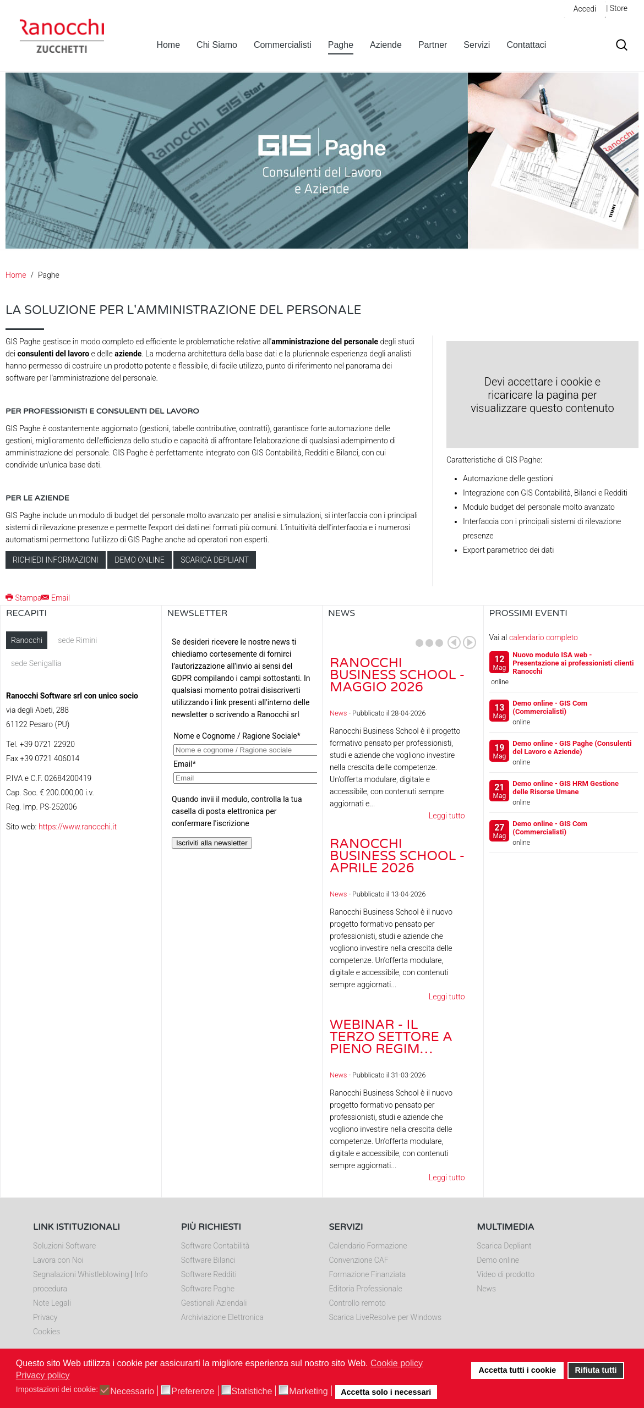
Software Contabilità (215, 1245)
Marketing (308, 1391)
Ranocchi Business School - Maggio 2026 (397, 675)
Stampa (23, 597)
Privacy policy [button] (43, 1375)
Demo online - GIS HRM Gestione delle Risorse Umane (565, 787)
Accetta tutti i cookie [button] (517, 1370)
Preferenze (192, 1391)
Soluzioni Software (64, 1245)
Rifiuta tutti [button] (596, 1370)
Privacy (45, 1317)
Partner (432, 45)
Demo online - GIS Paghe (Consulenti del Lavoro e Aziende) (571, 747)
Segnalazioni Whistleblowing (81, 1274)
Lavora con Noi (58, 1260)
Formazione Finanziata (367, 1274)
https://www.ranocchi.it (78, 826)
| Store (616, 8)
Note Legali (52, 1303)
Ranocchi (26, 640)
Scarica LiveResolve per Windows (385, 1317)
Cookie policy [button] (396, 1363)
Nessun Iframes (242, 741)
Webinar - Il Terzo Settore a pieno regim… (391, 1037)
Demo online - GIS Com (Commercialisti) (549, 707)
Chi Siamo (217, 45)
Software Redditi (209, 1274)
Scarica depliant (215, 560)
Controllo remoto (357, 1303)
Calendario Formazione (368, 1245)
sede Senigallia (36, 663)
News (338, 713)
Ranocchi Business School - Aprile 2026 (397, 856)
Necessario (132, 1391)
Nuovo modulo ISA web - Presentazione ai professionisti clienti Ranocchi (573, 663)
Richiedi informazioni (56, 560)
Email (55, 597)
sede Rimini (77, 640)
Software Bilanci (208, 1260)
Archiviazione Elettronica (222, 1317)
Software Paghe (207, 1288)
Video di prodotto (505, 1274)
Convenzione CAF (359, 1260)
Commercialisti (283, 45)
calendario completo (543, 637)
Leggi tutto (447, 815)
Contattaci (526, 45)
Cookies (46, 1331)
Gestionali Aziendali (214, 1303)
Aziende (386, 45)
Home (168, 45)
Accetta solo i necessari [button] (386, 1392)
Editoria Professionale (365, 1288)
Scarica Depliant (504, 1245)
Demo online (139, 560)
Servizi (476, 45)
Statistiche (252, 1391)
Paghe (340, 45)
